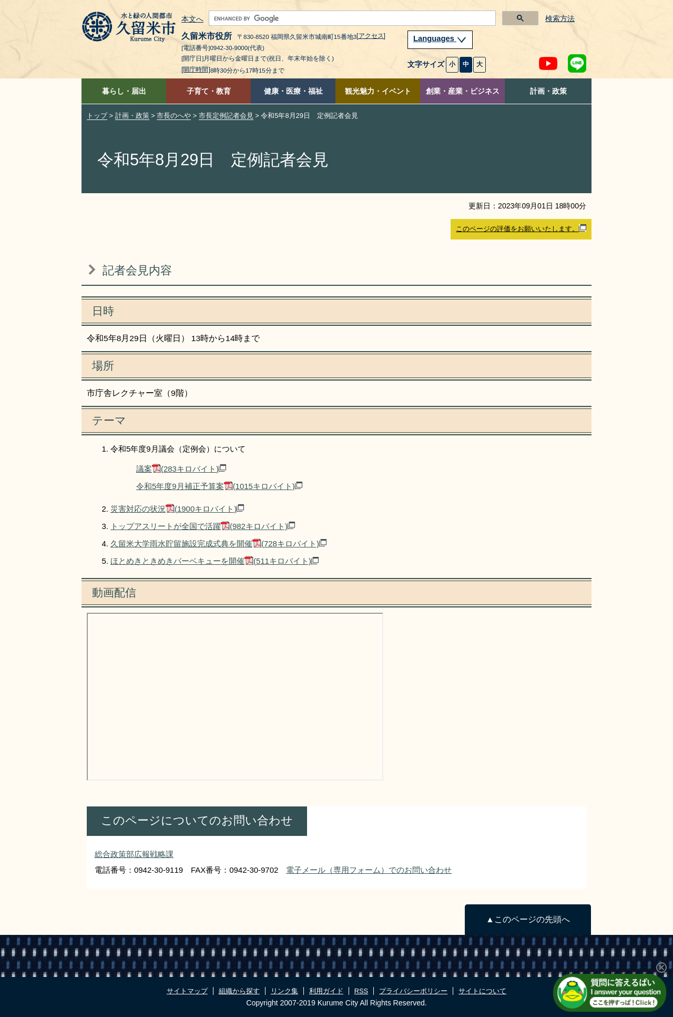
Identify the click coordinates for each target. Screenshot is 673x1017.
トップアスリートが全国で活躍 (202, 526)
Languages (440, 38)
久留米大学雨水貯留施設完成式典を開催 (218, 543)
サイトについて (482, 991)
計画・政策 (548, 91)
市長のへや (174, 115)
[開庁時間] (195, 69)
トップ (97, 115)
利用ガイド (326, 991)
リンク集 (284, 991)
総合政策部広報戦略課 (134, 854)
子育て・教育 (209, 91)
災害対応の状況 (177, 508)
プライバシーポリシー (413, 991)
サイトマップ (187, 991)
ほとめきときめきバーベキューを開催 (214, 560)
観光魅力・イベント (378, 91)
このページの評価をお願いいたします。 (521, 228)
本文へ (192, 19)
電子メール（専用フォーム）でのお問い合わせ (369, 869)
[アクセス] (370, 35)
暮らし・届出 (124, 91)
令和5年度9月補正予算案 (219, 486)
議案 (181, 468)
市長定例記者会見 (226, 115)
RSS (361, 991)
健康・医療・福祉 (293, 91)
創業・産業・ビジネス (462, 91)
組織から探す (239, 991)
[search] (351, 18)
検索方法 (560, 19)
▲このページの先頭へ (527, 919)
